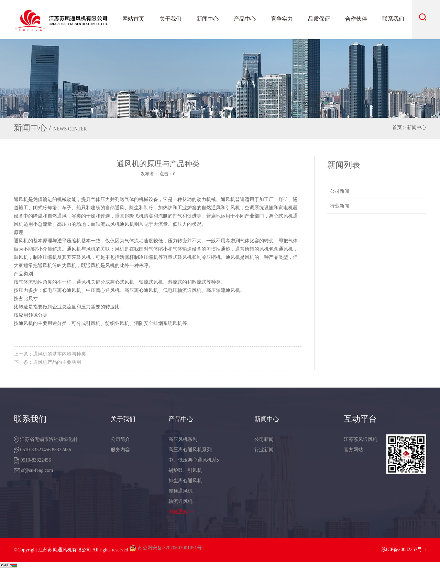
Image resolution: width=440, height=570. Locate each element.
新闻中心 (208, 19)
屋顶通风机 (180, 491)
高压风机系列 (182, 439)
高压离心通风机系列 (190, 449)
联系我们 (393, 19)
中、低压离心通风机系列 (194, 460)
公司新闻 (339, 191)
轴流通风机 (180, 501)
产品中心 (245, 19)
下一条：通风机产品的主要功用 (47, 362)
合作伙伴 (356, 19)
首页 (397, 127)
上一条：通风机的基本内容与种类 (50, 354)
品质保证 (319, 19)
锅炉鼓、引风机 (185, 470)
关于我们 (171, 19)
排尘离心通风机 (185, 480)
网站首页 (133, 19)
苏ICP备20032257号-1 (403, 549)
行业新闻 (339, 206)
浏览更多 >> (181, 511)
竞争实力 (282, 19)
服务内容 (120, 449)
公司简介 (120, 439)
